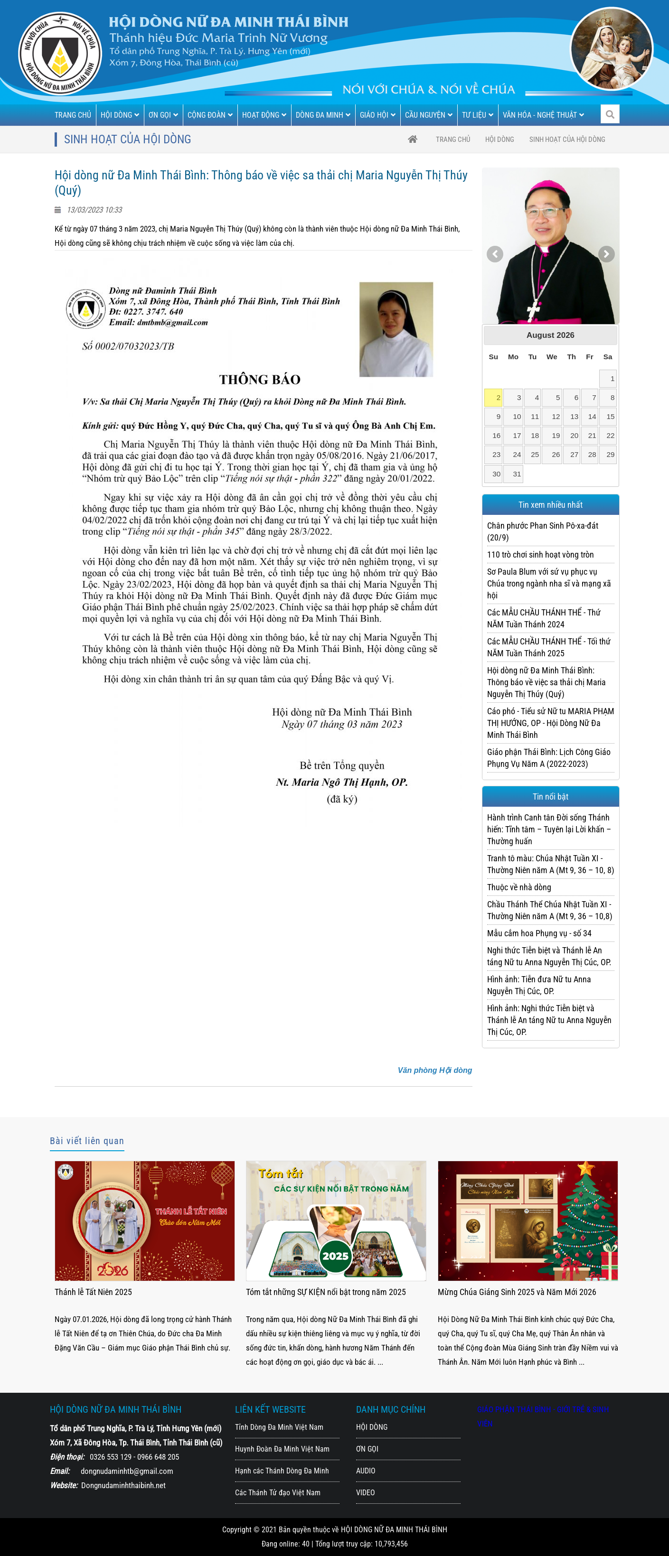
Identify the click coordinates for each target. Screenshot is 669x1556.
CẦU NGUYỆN (428, 115)
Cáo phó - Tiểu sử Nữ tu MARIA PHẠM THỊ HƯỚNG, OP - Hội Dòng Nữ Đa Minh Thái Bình (550, 723)
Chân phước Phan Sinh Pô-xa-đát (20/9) (542, 531)
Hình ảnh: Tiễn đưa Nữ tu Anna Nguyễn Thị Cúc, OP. (539, 985)
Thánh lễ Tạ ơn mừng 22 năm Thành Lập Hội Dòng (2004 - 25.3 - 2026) (139, 1298)
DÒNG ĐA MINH (323, 115)
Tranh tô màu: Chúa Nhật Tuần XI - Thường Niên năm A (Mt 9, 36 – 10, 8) (550, 864)
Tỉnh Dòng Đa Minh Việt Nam (279, 1427)
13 (574, 416)
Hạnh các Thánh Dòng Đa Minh (282, 1470)
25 (535, 454)
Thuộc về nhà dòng (519, 887)
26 (556, 454)
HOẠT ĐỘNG (264, 115)
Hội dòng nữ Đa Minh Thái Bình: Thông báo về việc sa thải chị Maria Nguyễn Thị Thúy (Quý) (546, 682)
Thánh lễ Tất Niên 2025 (284, 1292)
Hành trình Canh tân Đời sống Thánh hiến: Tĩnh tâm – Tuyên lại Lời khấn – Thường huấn (549, 829)
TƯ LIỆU (477, 115)
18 (535, 435)
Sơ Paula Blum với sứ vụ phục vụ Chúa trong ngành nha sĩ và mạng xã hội (549, 583)
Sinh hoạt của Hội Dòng (567, 139)
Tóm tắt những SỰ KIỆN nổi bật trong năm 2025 (517, 1292)
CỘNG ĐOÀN (210, 115)
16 (496, 435)
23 (496, 454)
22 (611, 435)
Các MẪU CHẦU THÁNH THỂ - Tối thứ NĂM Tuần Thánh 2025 (549, 647)
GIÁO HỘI (378, 115)
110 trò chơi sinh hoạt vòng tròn (540, 554)
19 (556, 435)
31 (517, 474)
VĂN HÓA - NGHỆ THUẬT (543, 115)
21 (592, 435)
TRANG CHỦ (73, 115)
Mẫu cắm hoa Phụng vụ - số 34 (539, 933)
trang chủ (453, 139)
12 (556, 416)
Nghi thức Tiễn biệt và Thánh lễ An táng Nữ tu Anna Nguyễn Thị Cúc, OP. (549, 956)
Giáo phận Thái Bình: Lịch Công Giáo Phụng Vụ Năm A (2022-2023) (549, 758)
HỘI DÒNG (120, 115)
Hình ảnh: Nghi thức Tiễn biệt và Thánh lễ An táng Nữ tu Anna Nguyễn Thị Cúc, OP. (549, 1020)
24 (517, 454)
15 (611, 416)
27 (574, 454)
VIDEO (365, 1492)
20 (574, 435)
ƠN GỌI (163, 115)
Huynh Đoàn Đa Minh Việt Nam (282, 1449)
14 (592, 416)
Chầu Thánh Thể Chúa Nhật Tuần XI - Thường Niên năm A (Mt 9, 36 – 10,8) (549, 910)
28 (592, 454)
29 (611, 454)
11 (535, 416)
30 (496, 474)
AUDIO (366, 1470)
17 (517, 435)
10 (517, 416)
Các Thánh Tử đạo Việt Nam (277, 1492)
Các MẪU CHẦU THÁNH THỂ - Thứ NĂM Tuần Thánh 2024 (544, 618)
